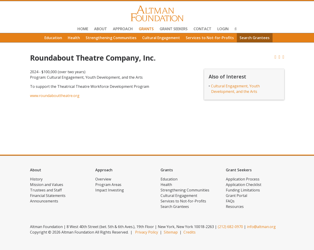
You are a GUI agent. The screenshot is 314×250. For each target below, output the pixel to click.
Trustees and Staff (46, 190)
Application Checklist (243, 184)
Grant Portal (236, 195)
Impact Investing (109, 190)
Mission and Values (46, 184)
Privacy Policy (146, 232)
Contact (202, 28)
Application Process (242, 179)
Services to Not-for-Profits (210, 37)
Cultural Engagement (161, 37)
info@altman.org (261, 226)
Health (74, 37)
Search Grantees (255, 37)
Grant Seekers (174, 28)
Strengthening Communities (111, 37)
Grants (146, 28)
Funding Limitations (243, 190)
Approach (123, 28)
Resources (235, 206)
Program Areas (108, 184)
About (100, 28)
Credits (189, 232)
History (36, 179)
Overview (103, 179)
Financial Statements (48, 195)
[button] (283, 57)
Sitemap (171, 232)
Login (223, 28)
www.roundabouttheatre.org (54, 95)
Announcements (44, 201)
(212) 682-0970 (230, 226)
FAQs (230, 201)
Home (82, 28)
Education (53, 37)
